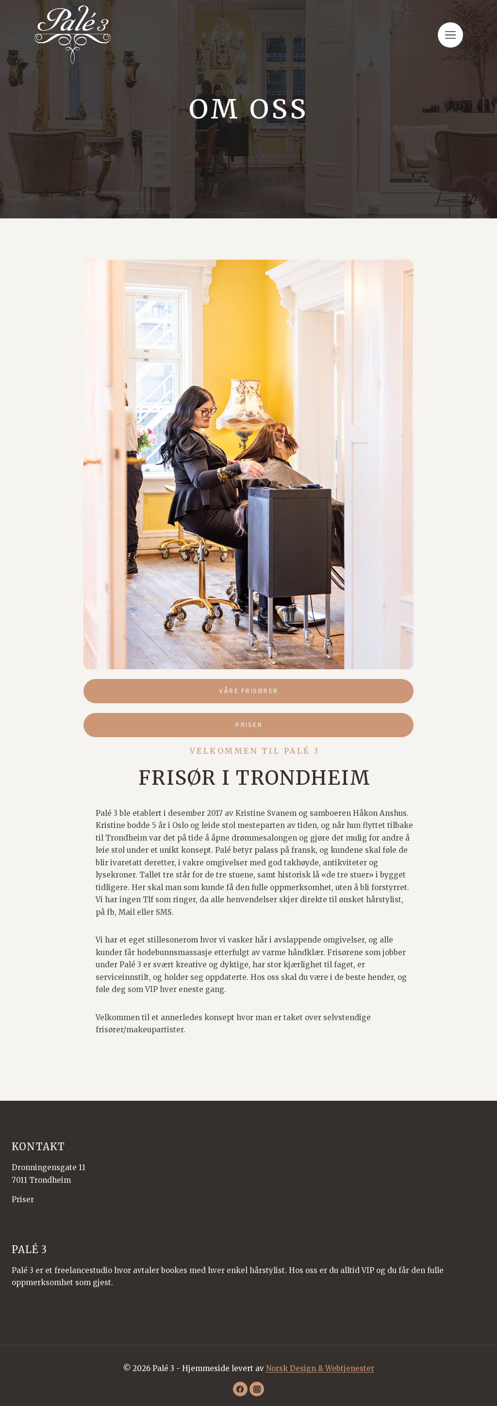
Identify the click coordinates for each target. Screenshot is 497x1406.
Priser (23, 1199)
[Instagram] (256, 1389)
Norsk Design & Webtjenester (320, 1368)
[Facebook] (240, 1389)
